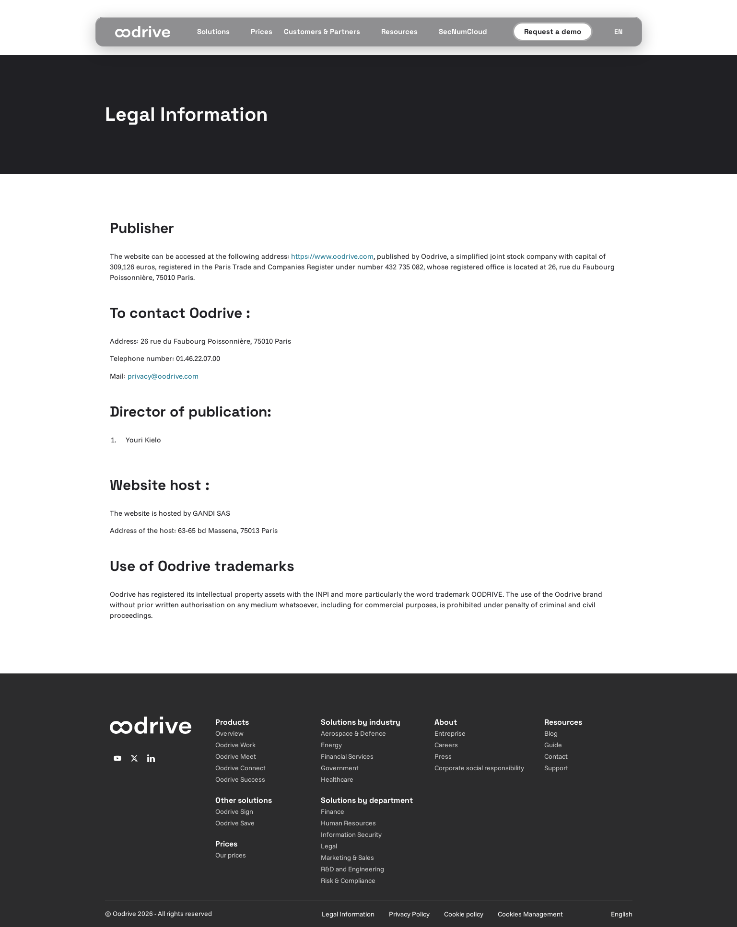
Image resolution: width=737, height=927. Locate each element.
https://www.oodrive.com (332, 256)
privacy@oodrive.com (163, 376)
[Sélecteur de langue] (618, 31)
